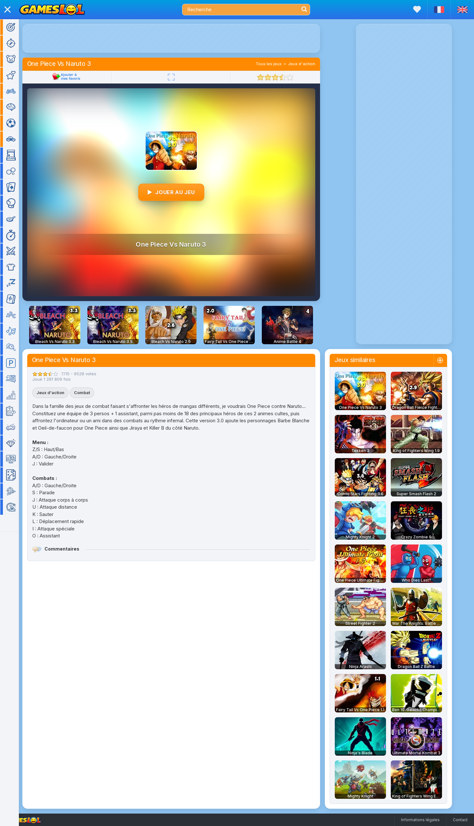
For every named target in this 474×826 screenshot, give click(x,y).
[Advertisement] (180, 38)
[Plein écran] (180, 77)
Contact (460, 819)
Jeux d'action (311, 63)
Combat (91, 392)
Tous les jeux (278, 63)
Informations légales (420, 819)
